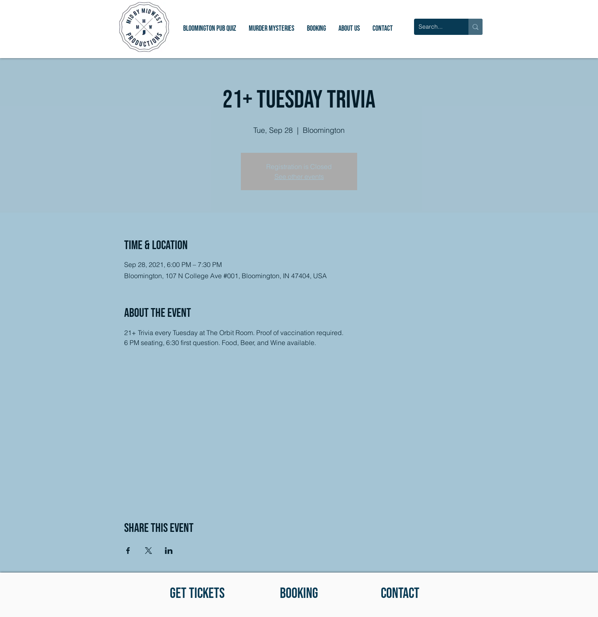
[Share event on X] (148, 550)
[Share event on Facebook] (128, 550)
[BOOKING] (299, 593)
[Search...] (435, 27)
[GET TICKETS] (197, 593)
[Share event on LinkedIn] (169, 550)
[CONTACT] (400, 593)
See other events (299, 176)
